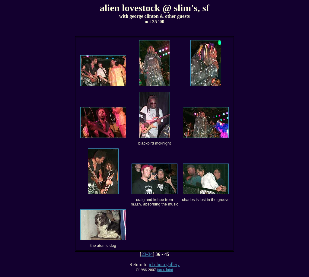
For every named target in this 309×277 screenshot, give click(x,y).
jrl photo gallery (164, 264)
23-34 (147, 254)
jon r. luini (165, 269)
